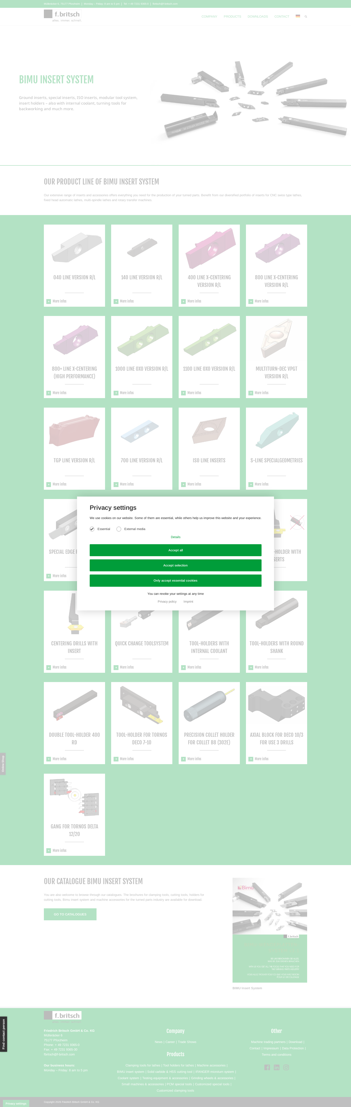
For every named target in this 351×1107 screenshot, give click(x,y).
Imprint (188, 601)
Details (175, 537)
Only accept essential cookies (175, 580)
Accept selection (175, 565)
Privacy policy (167, 601)
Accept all (175, 550)
